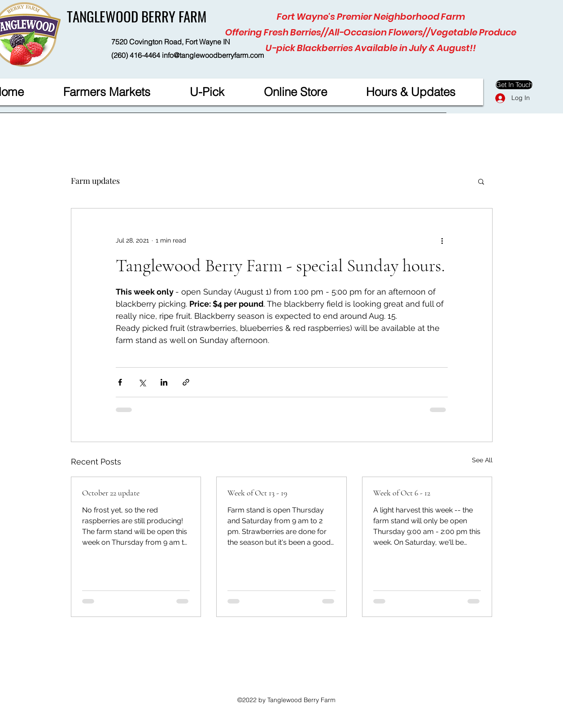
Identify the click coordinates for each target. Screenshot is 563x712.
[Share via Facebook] (120, 382)
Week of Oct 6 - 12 (401, 493)
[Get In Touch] (514, 84)
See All (482, 460)
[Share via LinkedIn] (164, 382)
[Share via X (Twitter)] (142, 382)
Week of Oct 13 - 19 (257, 493)
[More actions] (442, 240)
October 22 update (111, 493)
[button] (481, 181)
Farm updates (95, 180)
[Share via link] (186, 382)
